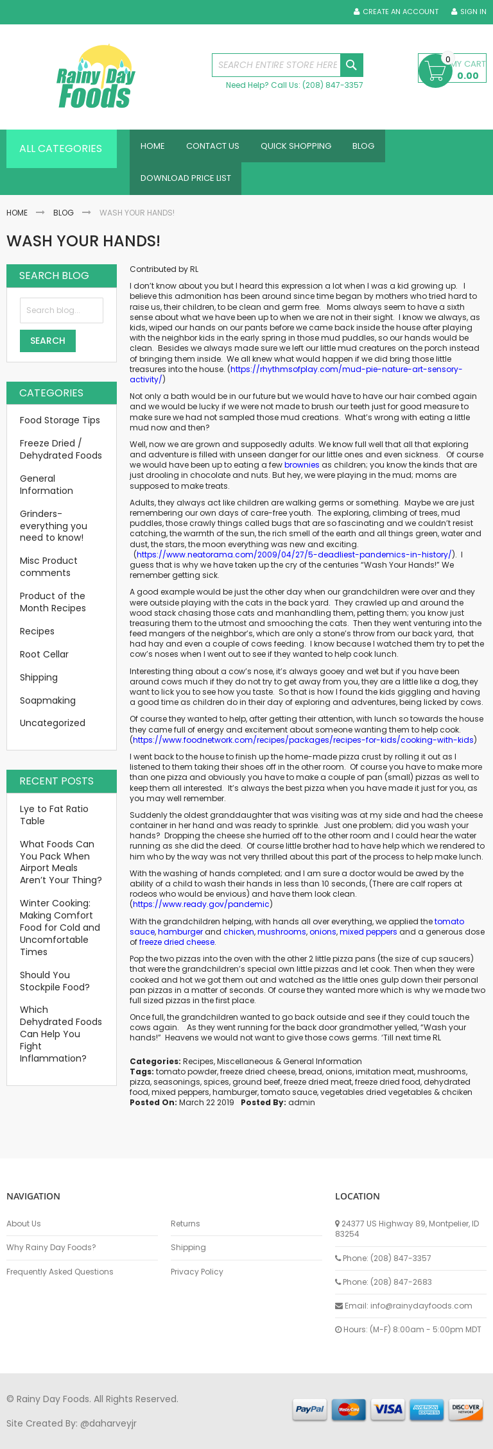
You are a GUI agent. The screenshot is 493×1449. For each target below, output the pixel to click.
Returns (185, 1224)
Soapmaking (48, 706)
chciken (457, 1099)
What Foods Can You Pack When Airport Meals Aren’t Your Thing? (61, 869)
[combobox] (287, 65)
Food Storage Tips (60, 427)
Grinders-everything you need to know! (53, 533)
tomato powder (186, 1078)
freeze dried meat (318, 1088)
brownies (302, 471)
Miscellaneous (245, 1068)
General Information (322, 1068)
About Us (23, 1224)
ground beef (256, 1088)
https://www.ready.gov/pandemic (201, 911)
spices (216, 1088)
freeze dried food (387, 1088)
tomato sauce (289, 1099)
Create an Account (400, 12)
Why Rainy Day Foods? (51, 1247)
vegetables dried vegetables (376, 1099)
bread (310, 1078)
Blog (63, 219)
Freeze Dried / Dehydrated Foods (61, 456)
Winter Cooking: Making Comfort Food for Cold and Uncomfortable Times (60, 934)
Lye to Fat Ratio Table (54, 822)
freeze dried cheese (176, 949)
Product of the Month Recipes (53, 609)
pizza (140, 1088)
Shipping (39, 684)
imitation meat (385, 1078)
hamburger (180, 938)
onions (322, 938)
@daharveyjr (108, 1423)
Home (17, 219)
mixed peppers (368, 938)
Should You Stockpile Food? (55, 988)
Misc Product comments (49, 573)
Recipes (198, 1068)
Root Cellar (44, 661)
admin (301, 1109)
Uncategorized (52, 730)
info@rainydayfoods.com (421, 1305)
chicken (238, 938)
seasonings (176, 1088)
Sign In (473, 12)
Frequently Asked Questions (60, 1272)
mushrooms (281, 938)
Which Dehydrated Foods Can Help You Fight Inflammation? (61, 1041)
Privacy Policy (197, 1272)
